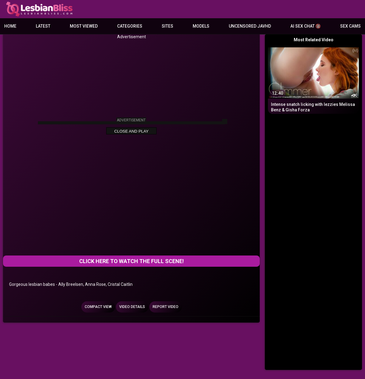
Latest (43, 26)
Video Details (132, 307)
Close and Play (131, 131)
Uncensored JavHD (250, 26)
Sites (167, 26)
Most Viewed (84, 26)
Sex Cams (350, 26)
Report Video (165, 307)
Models (201, 26)
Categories (129, 26)
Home (10, 26)
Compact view (98, 307)
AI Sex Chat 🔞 (305, 26)
